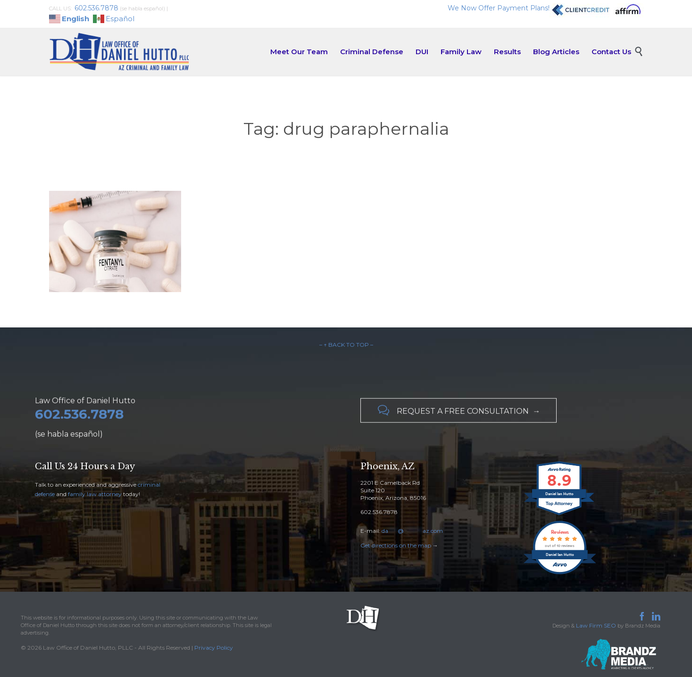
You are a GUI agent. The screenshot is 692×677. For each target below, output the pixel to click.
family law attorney (95, 494)
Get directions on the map (395, 545)
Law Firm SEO (596, 625)
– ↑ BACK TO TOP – (346, 344)
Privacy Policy (213, 647)
